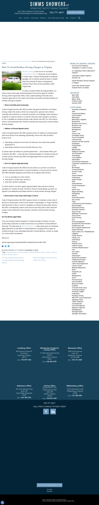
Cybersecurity (76, 139)
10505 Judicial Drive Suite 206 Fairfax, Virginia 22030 (50, 432)
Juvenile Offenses (78, 262)
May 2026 (75, 95)
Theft (73, 201)
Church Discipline (78, 137)
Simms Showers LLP (28, 226)
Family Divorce (77, 235)
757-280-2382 (77, 435)
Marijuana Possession (79, 213)
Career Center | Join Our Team (56, 18)
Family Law (76, 237)
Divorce (74, 241)
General (74, 253)
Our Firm (26, 18)
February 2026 (77, 101)
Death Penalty (77, 179)
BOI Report (76, 167)
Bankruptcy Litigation (79, 119)
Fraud (74, 187)
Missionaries (76, 149)
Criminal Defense (26, 61)
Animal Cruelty (77, 171)
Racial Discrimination (79, 257)
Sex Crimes (76, 199)
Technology (76, 155)
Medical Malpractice (79, 267)
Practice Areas (35, 18)
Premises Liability (78, 291)
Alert (73, 111)
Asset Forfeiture (77, 175)
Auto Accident (76, 115)
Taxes (74, 131)
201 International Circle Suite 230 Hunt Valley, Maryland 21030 (24, 432)
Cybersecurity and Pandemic (82, 203)
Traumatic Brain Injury (79, 288)
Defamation (76, 159)
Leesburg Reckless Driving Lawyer (39, 252)
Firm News (75, 251)
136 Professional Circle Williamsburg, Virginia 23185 (75, 431)
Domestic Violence (78, 209)
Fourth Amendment (78, 185)
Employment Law (78, 225)
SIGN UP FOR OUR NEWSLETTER (49, 485)
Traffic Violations (77, 301)
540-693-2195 (51, 401)
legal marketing (56, 501)
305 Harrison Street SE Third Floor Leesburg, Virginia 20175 (24, 394)
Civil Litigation (77, 157)
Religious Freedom (78, 151)
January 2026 (76, 103)
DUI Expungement (78, 221)
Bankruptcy (76, 117)
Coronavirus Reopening (80, 161)
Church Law (76, 133)
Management (76, 129)
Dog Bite (75, 285)
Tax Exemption (77, 153)
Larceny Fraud (77, 265)
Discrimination (77, 205)
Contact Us (73, 18)
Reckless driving (28, 71)
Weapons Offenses (78, 308)
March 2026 (76, 99)
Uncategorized (77, 303)
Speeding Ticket (77, 300)
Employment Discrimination (81, 223)
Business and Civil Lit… (80, 123)
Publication (75, 293)
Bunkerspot (76, 121)
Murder (74, 195)
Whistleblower (77, 310)
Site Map (49, 489)
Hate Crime (76, 189)
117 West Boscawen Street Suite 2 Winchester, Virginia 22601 (49, 396)
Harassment (76, 255)
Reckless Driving (77, 295)
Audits (74, 273)
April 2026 (75, 97)
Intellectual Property (79, 259)
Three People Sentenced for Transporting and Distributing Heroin (13, 260)
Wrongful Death (77, 311)
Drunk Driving (76, 217)
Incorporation (76, 145)
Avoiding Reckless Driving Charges (17, 252)
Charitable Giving (78, 135)
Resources (43, 18)
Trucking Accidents (78, 290)
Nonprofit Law (77, 272)
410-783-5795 (26, 437)
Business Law (77, 125)
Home (20, 18)
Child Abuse (76, 177)
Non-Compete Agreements (81, 227)
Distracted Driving (78, 207)
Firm (73, 249)
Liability (74, 147)
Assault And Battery (78, 113)
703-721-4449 (77, 399)
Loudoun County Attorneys (9, 61)
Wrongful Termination (79, 313)
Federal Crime (77, 243)
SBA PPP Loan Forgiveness (81, 298)
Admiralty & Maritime (79, 109)
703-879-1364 (26, 399)
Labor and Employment (80, 263)
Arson (74, 173)
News (74, 270)
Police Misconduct (78, 197)
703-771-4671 (56, 12)
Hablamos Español (76, 12)
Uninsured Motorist (78, 306)
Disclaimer (49, 491)
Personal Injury (77, 280)
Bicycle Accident (77, 283)
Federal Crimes (77, 245)
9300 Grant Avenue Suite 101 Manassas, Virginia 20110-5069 (75, 394)
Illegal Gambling (77, 191)
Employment (76, 127)
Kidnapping (76, 193)
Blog (67, 18)
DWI (73, 181)
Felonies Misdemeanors (80, 247)
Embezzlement (77, 183)
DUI (73, 219)
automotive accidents (30, 74)
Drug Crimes (76, 211)
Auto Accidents (77, 281)
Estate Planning (77, 229)
